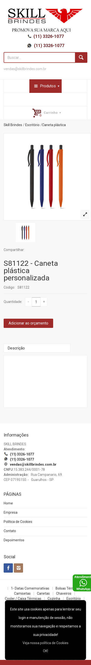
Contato (10, 531)
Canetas (43, 593)
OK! (45, 651)
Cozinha (54, 598)
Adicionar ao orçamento (28, 323)
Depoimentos (14, 540)
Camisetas (22, 593)
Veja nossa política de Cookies (45, 643)
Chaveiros (63, 593)
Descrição (16, 348)
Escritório (32, 125)
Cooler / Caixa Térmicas (23, 598)
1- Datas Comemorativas (30, 588)
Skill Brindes (13, 125)
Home (8, 503)
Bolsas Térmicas (68, 588)
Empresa (10, 512)
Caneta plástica (54, 125)
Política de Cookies (18, 522)
